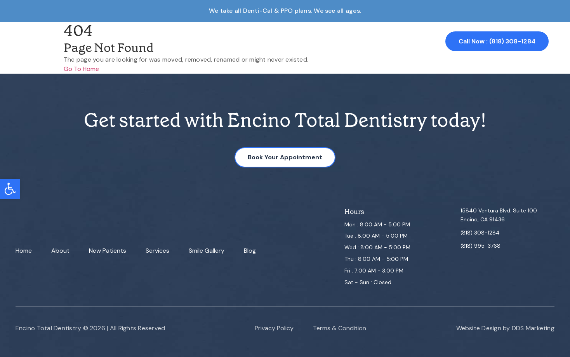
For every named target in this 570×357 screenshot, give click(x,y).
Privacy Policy (274, 328)
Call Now (497, 41)
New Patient (232, 41)
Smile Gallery (319, 41)
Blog (250, 251)
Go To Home (81, 69)
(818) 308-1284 (480, 232)
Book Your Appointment (285, 157)
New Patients (107, 251)
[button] (10, 189)
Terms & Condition (339, 328)
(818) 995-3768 (480, 245)
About (191, 41)
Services (275, 41)
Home (162, 41)
